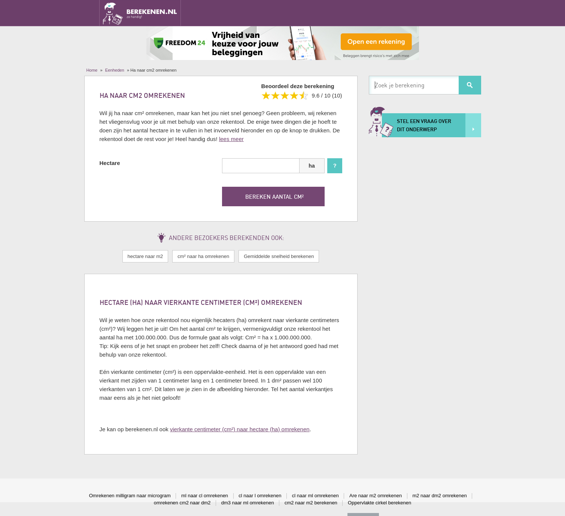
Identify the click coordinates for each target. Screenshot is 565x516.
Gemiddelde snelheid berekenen (279, 256)
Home (92, 70)
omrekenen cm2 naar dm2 (182, 503)
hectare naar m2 (145, 256)
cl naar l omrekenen (260, 495)
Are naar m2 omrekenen (375, 495)
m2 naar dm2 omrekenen (439, 495)
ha (312, 166)
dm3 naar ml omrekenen (247, 503)
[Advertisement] (425, 257)
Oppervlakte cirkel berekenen (379, 503)
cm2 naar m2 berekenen (311, 503)
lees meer (231, 139)
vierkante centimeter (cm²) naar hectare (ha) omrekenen (240, 429)
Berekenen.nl (140, 13)
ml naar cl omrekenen (204, 495)
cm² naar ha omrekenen (203, 256)
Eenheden (114, 70)
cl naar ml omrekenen (315, 495)
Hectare (110, 163)
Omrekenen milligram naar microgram (130, 495)
